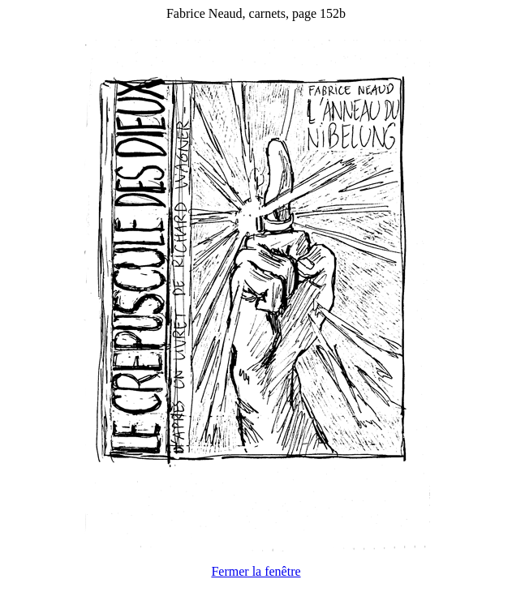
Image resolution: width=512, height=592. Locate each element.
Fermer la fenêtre (255, 571)
